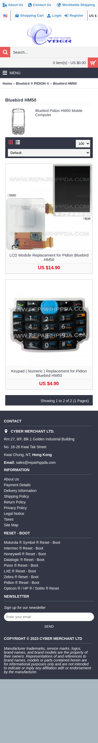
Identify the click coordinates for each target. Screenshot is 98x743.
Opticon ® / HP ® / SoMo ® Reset (31, 588)
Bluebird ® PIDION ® (32, 83)
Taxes (9, 519)
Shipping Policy (16, 496)
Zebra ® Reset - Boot (21, 577)
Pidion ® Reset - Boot (21, 582)
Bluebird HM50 (65, 83)
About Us (11, 479)
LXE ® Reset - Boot (20, 571)
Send (49, 626)
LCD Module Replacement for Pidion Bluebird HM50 (49, 257)
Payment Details (17, 485)
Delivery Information (20, 491)
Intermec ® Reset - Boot (23, 548)
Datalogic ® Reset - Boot (24, 560)
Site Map (11, 525)
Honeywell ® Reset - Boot (25, 554)
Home (7, 83)
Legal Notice (14, 513)
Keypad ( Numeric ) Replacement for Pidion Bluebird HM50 (49, 373)
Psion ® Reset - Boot (21, 565)
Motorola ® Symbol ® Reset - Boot (32, 542)
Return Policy (15, 502)
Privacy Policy (15, 508)
